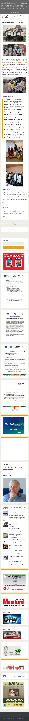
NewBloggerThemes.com (14, 719)
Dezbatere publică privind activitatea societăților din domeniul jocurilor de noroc (16, 558)
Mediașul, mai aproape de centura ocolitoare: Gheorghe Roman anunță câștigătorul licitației (16, 536)
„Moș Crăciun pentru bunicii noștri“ (14, 17)
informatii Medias (16, 211)
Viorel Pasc (13, 215)
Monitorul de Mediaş (20, 715)
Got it (19, 12)
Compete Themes (12, 718)
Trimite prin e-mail (8, 216)
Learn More (12, 12)
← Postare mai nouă (6, 223)
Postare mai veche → (23, 223)
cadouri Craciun (9, 210)
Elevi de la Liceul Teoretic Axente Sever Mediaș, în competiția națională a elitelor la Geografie (17, 525)
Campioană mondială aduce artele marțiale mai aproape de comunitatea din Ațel (17, 547)
